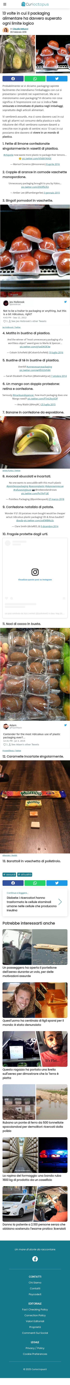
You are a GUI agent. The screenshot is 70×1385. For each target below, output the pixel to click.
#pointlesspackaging (17, 486)
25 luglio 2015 (48, 404)
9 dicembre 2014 (49, 526)
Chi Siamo (35, 1282)
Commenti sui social (35, 1333)
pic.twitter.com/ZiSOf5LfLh (35, 187)
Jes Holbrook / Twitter (12, 327)
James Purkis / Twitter (11, 470)
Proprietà (35, 1327)
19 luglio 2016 (56, 352)
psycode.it (35, 1294)
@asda (19, 520)
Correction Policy (35, 1315)
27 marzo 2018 (56, 499)
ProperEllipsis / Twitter (12, 750)
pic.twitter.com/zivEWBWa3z (39, 520)
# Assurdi (9, 874)
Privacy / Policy (35, 1348)
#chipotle (8, 154)
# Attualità (24, 874)
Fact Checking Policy (35, 1309)
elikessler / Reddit (10, 855)
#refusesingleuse (22, 489)
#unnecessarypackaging (39, 366)
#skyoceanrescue (54, 486)
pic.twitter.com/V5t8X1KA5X (36, 158)
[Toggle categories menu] (5, 4)
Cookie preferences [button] (35, 1354)
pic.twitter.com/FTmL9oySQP (43, 398)
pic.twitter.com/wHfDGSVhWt (35, 370)
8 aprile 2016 (53, 164)
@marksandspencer (23, 395)
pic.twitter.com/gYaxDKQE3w (35, 346)
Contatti (35, 1288)
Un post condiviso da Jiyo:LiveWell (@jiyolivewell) (26, 613)
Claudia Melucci (20, 28)
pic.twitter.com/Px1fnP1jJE (35, 493)
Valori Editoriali (35, 1321)
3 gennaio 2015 (52, 192)
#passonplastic (37, 486)
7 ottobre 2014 (59, 376)
